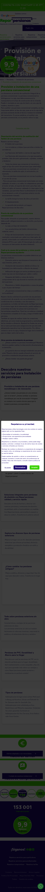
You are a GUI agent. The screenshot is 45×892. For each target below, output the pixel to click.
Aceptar (34, 467)
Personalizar (20, 467)
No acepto (8, 467)
